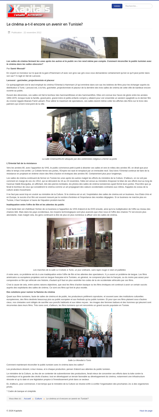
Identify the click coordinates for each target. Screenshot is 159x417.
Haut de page (146, 410)
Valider (117, 6)
